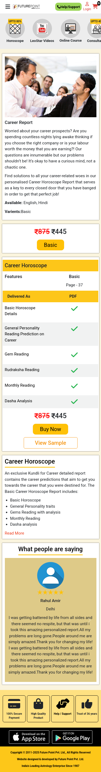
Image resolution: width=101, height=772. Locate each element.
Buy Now (50, 429)
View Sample (50, 443)
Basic (50, 245)
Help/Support (68, 8)
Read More (14, 533)
